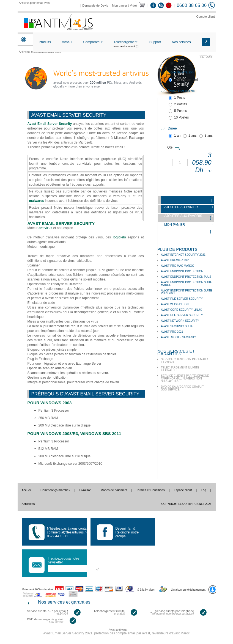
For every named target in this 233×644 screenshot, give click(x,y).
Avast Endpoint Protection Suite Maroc (186, 284)
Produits (45, 42)
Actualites (28, 503)
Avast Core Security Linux (181, 309)
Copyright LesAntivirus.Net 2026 (186, 503)
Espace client (183, 490)
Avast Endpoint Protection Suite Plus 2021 (186, 292)
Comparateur (93, 42)
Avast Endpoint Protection (182, 271)
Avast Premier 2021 (175, 260)
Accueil (26, 490)
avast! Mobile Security (178, 337)
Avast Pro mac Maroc (177, 265)
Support (155, 42)
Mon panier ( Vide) (124, 5)
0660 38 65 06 (192, 5)
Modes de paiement (114, 490)
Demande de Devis (95, 5)
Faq (203, 490)
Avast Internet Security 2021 (183, 254)
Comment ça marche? (55, 490)
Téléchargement (126, 46)
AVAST (67, 42)
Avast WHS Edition (175, 304)
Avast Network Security (180, 320)
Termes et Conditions (150, 490)
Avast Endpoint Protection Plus (186, 276)
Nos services (181, 42)
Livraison (85, 490)
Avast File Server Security (182, 298)
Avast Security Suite (177, 326)
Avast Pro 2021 (172, 331)
